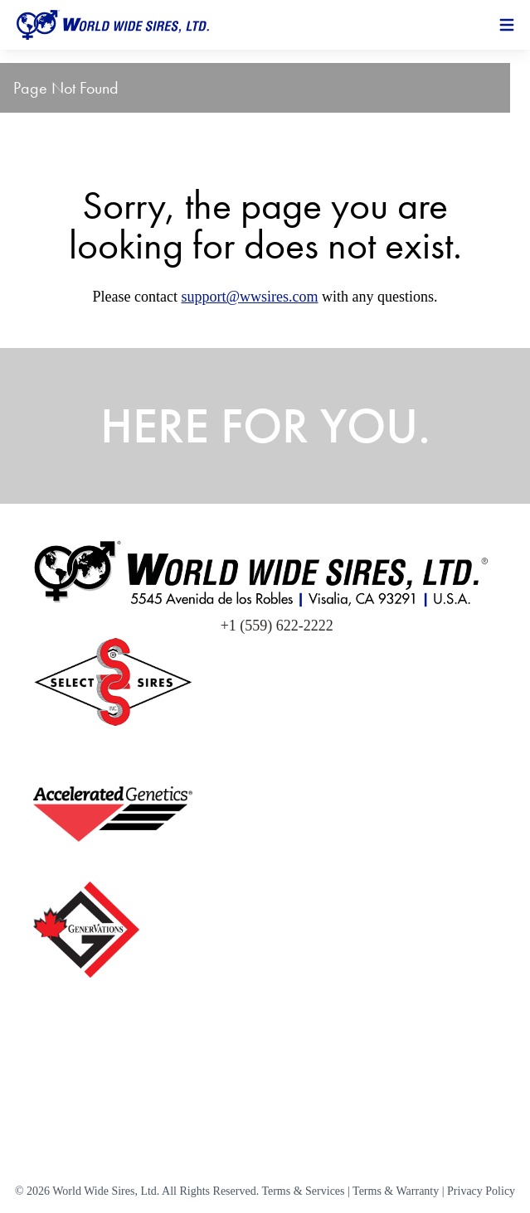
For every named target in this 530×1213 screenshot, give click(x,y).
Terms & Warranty (396, 1191)
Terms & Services (302, 1191)
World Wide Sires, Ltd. (105, 1191)
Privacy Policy (481, 1191)
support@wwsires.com (249, 296)
